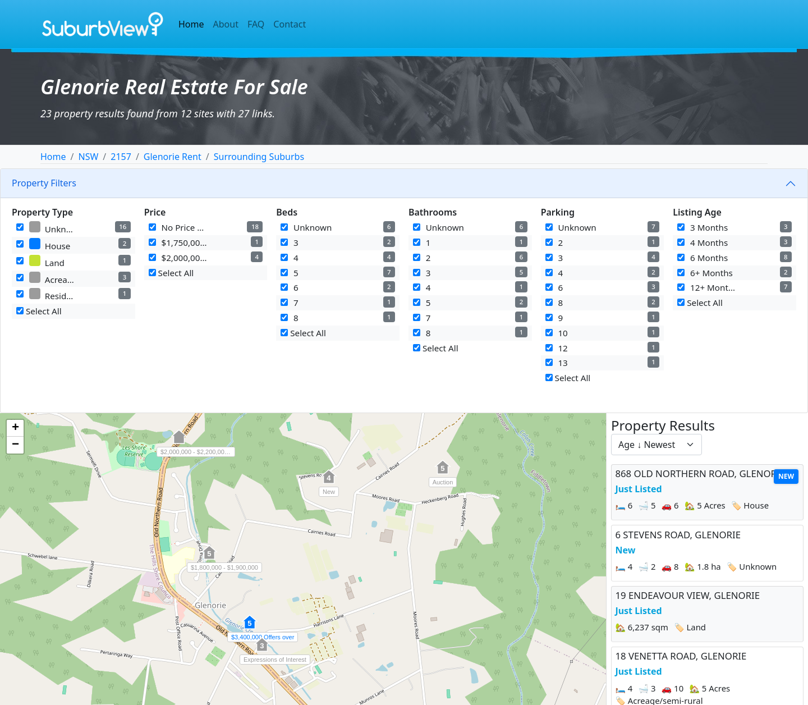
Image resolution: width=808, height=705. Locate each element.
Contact (289, 24)
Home (191, 24)
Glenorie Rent (172, 156)
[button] (328, 483)
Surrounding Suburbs (259, 156)
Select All (39, 311)
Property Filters (44, 183)
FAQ (255, 24)
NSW (88, 156)
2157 (121, 156)
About (225, 24)
